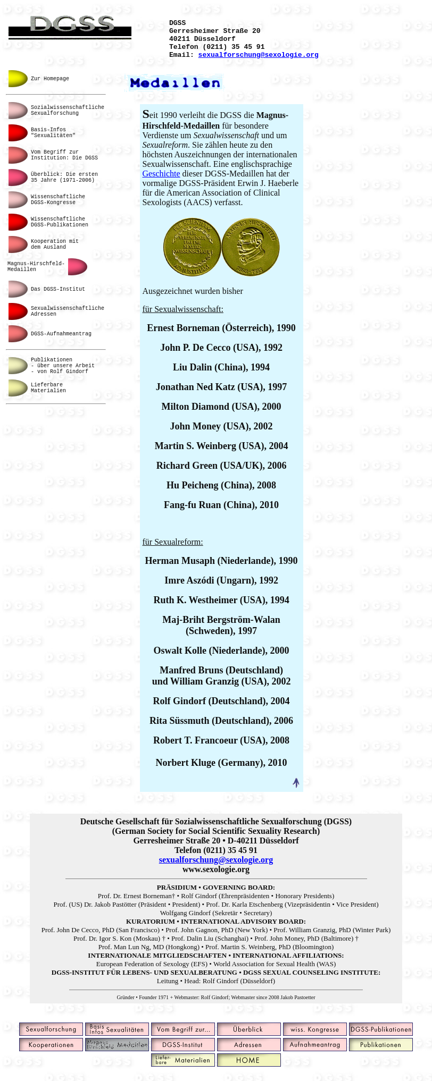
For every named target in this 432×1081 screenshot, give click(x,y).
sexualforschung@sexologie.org (258, 62)
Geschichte (161, 181)
